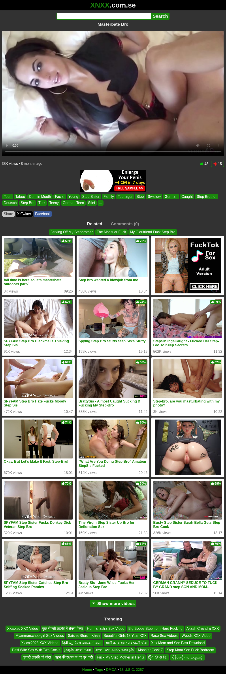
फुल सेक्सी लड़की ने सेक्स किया (62, 628)
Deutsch (10, 203)
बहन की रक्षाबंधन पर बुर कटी (74, 657)
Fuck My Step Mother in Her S (120, 657)
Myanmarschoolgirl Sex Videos (39, 636)
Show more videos (113, 603)
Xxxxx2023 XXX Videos (39, 643)
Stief (91, 203)
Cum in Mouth (40, 196)
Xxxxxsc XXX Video (22, 628)
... (100, 203)
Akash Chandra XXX (202, 628)
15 (217, 164)
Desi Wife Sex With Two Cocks (36, 650)
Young (73, 196)
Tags (99, 670)
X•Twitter (24, 214)
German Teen (73, 203)
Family (109, 196)
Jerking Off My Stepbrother (72, 232)
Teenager (125, 196)
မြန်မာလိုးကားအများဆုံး (187, 657)
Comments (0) (125, 223)
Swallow (154, 196)
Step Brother (207, 196)
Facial (59, 196)
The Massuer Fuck (111, 232)
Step (140, 196)
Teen (7, 196)
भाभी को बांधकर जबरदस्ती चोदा (126, 643)
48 (204, 164)
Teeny (54, 203)
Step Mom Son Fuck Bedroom (190, 650)
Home (87, 670)
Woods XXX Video (196, 636)
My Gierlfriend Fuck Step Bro (152, 232)
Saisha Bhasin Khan (84, 636)
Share (8, 214)
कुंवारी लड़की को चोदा (37, 657)
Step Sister (90, 196)
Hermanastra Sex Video (105, 628)
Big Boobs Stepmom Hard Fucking (155, 628)
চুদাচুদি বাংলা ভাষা (77, 650)
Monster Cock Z (150, 650)
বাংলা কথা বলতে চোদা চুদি (114, 650)
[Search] (103, 16)
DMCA (111, 670)
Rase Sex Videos (164, 636)
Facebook (43, 214)
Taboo (20, 196)
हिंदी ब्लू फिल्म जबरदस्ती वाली (82, 643)
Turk (41, 203)
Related (94, 223)
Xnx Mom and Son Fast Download (178, 643)
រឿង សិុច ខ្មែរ (158, 657)
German (171, 196)
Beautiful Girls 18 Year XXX (125, 636)
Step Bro (27, 203)
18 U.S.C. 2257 (132, 670)
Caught (187, 196)
